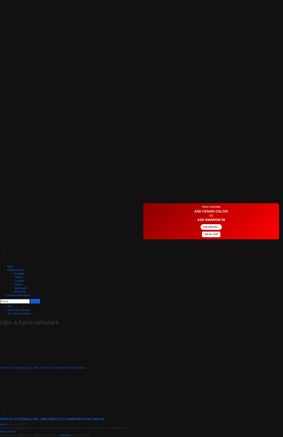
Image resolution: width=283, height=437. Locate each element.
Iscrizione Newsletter (19, 295)
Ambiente (20, 291)
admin (4, 424)
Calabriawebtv (15, 270)
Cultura (18, 284)
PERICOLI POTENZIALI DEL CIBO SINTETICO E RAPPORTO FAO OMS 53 (43, 367)
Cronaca (19, 280)
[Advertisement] (65, 192)
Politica (18, 277)
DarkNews (65, 435)
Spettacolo (20, 288)
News (10, 266)
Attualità (19, 273)
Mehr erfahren (8, 431)
